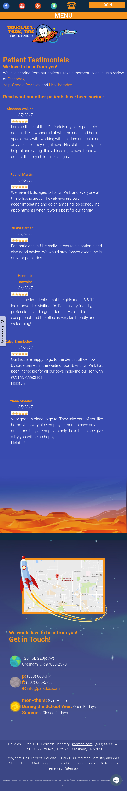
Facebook (15, 79)
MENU (64, 15)
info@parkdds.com (43, 688)
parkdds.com (82, 744)
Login (107, 5)
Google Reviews (26, 85)
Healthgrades (60, 85)
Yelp (6, 85)
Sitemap (71, 768)
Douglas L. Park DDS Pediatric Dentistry (74, 758)
